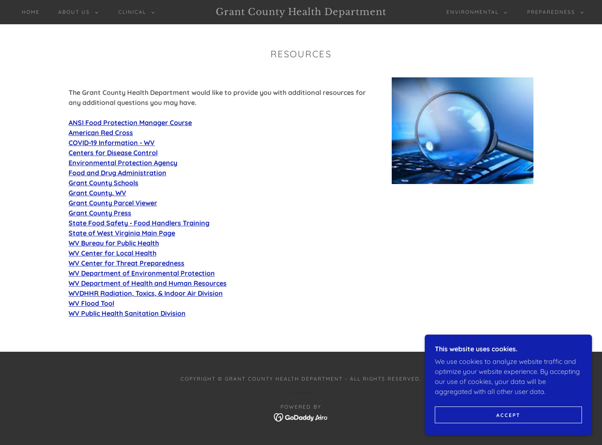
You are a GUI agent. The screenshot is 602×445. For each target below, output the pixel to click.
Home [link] (31, 12)
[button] (76, 12)
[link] (300, 12)
